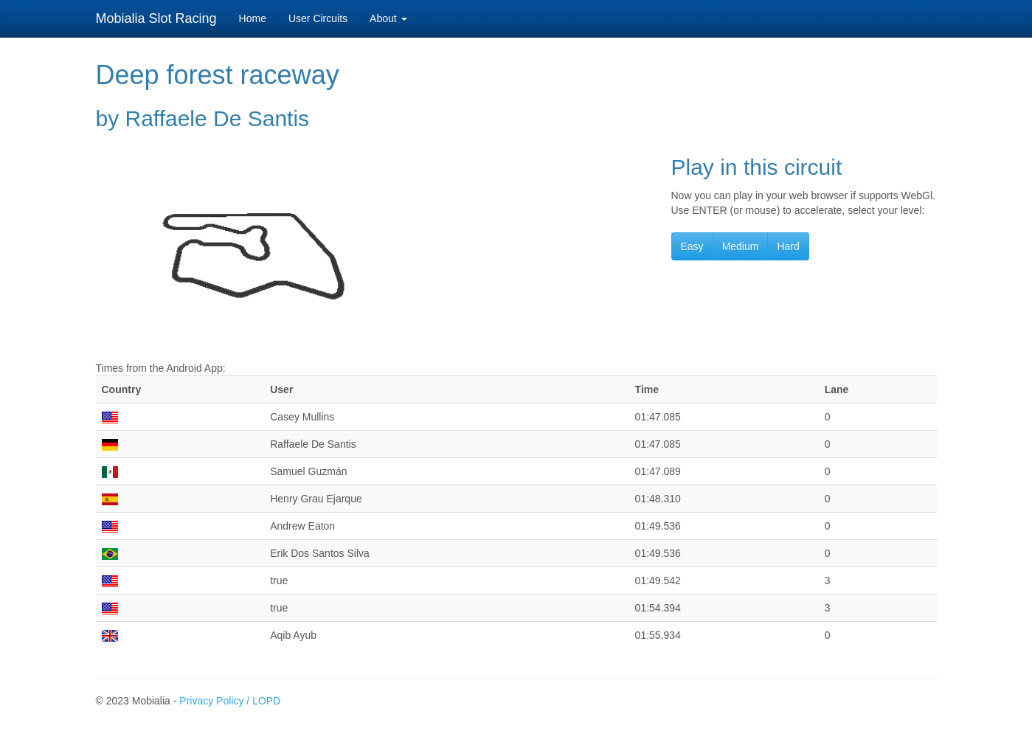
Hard (788, 246)
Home (252, 18)
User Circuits (317, 18)
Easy (692, 246)
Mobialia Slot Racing (156, 18)
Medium (740, 246)
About (388, 18)
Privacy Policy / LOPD (229, 701)
